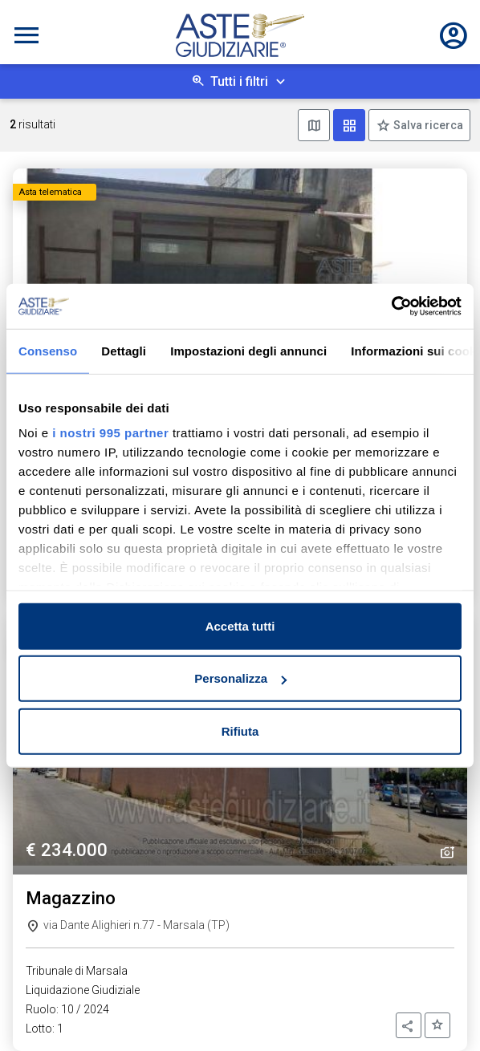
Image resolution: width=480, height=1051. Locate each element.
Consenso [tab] (47, 350)
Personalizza (240, 678)
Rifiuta (240, 730)
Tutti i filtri (239, 81)
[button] (408, 1025)
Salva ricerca (427, 125)
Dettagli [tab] (123, 350)
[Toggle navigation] (26, 35)
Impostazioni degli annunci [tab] (248, 350)
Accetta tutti (240, 625)
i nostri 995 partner (110, 433)
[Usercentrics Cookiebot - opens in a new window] (391, 306)
